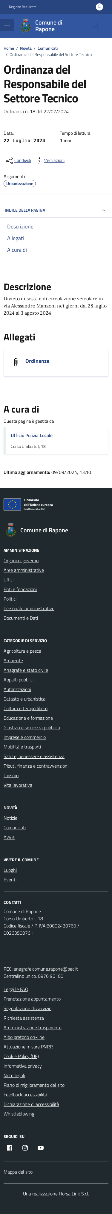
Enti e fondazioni (20, 589)
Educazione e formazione (28, 718)
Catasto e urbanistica (24, 698)
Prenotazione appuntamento (32, 998)
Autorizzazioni (17, 689)
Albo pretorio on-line (24, 1037)
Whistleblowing (19, 1113)
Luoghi (10, 870)
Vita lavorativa (18, 785)
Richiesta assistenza (24, 1017)
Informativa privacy (23, 1065)
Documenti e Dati (21, 618)
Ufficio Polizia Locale (32, 435)
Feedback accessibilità (25, 1094)
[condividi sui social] (18, 161)
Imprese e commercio (25, 737)
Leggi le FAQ (16, 989)
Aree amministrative (24, 570)
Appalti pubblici (18, 679)
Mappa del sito (18, 1171)
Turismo (11, 775)
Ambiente (13, 660)
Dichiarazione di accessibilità (31, 1104)
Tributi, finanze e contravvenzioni (36, 765)
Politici (10, 598)
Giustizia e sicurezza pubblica (32, 727)
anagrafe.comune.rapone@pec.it (46, 968)
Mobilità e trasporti (22, 746)
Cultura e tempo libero (25, 708)
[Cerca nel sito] (96, 26)
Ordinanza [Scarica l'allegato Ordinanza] (37, 360)
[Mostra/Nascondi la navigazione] (7, 25)
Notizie (10, 818)
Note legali (14, 1075)
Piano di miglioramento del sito (34, 1085)
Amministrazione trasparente (33, 1027)
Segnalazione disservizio (27, 1008)
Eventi (10, 879)
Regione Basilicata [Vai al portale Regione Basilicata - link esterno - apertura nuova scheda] (22, 7)
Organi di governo (21, 560)
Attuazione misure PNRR (28, 1046)
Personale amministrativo (29, 608)
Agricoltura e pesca (22, 650)
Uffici (8, 579)
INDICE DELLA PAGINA (56, 210)
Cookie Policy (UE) (21, 1056)
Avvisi (9, 837)
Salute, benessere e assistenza (34, 756)
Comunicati (15, 827)
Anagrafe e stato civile (26, 670)
